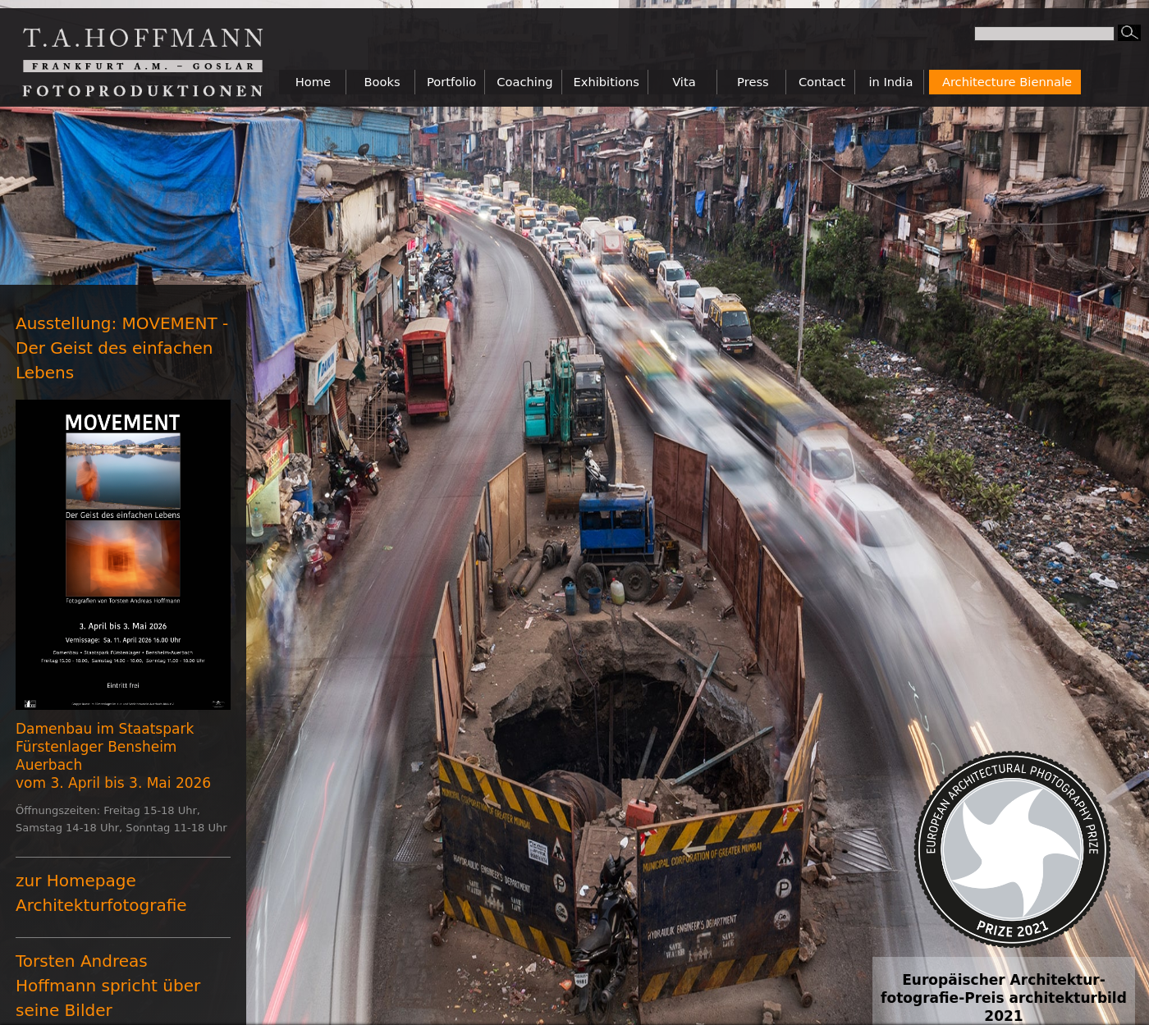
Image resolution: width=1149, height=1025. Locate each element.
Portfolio (451, 82)
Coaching (524, 82)
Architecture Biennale (1007, 82)
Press (753, 82)
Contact (822, 82)
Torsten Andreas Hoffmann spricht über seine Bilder (108, 985)
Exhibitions (606, 82)
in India (890, 82)
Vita (684, 82)
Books (382, 82)
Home (313, 82)
